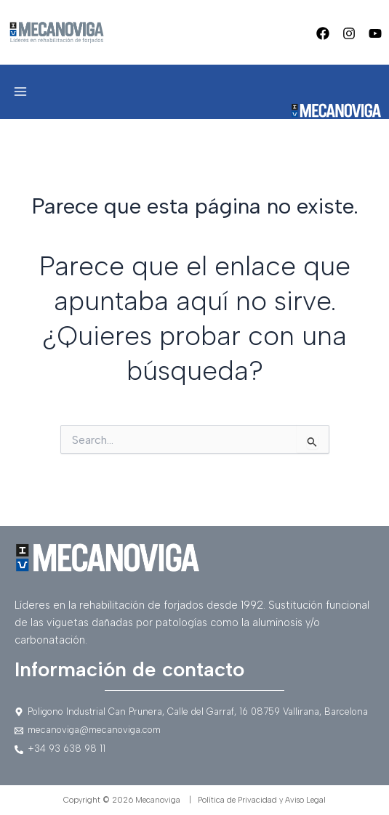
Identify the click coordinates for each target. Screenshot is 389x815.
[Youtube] (375, 33)
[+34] (194, 749)
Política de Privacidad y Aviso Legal (262, 800)
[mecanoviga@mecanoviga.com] (194, 730)
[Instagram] (349, 33)
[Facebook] (322, 33)
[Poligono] (194, 712)
